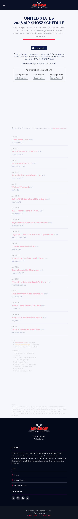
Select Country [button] (21, 79)
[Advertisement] (39, 103)
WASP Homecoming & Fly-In (27, 215)
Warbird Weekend (22, 191)
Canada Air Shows (20, 485)
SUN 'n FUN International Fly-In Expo (31, 203)
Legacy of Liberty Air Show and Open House (35, 238)
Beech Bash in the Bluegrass (27, 274)
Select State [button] (38, 79)
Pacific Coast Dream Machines (28, 333)
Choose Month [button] (38, 49)
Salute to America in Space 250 (28, 179)
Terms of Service (45, 515)
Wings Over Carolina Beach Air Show (31, 286)
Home (16, 475)
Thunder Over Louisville (25, 250)
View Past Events (58, 132)
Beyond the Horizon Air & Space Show (32, 226)
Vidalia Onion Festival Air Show (28, 309)
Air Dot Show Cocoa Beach (26, 155)
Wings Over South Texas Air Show (29, 262)
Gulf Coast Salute (22, 144)
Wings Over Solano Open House (29, 321)
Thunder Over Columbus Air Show (30, 298)
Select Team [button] (55, 79)
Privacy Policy (32, 515)
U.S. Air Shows (19, 480)
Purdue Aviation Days (24, 167)
